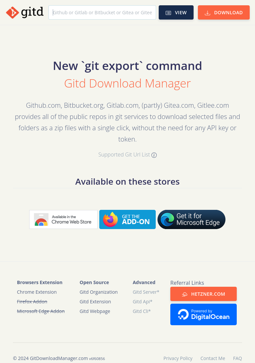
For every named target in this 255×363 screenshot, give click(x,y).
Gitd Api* (143, 301)
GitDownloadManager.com (59, 358)
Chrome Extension (37, 292)
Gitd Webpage (95, 311)
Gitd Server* (146, 292)
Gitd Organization (99, 292)
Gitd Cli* (142, 311)
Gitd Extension (95, 301)
